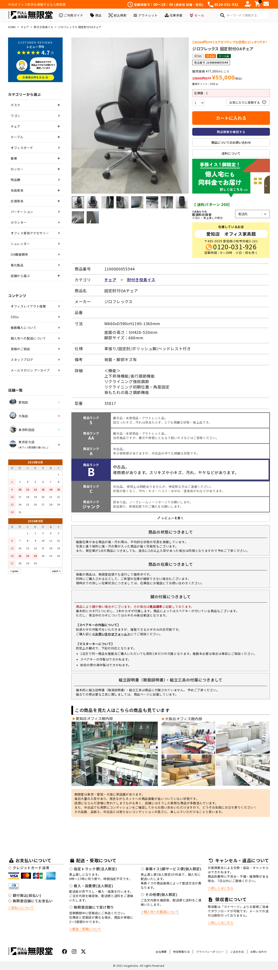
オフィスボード (22, 147)
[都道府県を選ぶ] (252, 214)
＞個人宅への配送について (160, 911)
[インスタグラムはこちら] (74, 952)
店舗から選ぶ (20, 276)
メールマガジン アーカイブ (30, 370)
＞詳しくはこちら (220, 888)
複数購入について (23, 327)
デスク (15, 105)
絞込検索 (118, 15)
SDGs (15, 317)
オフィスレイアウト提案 (28, 306)
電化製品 (17, 265)
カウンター (19, 222)
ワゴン (15, 115)
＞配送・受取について (85, 929)
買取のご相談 (20, 349)
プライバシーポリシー (210, 951)
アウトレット (145, 15)
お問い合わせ (258, 951)
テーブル (17, 137)
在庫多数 (174, 15)
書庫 (14, 158)
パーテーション (22, 212)
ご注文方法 (237, 951)
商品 (95, 15)
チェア (25, 27)
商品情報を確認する (231, 132)
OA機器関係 (19, 254)
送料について (231, 153)
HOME (12, 27)
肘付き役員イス (43, 27)
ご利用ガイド (71, 15)
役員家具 (17, 190)
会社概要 (161, 951)
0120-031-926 (234, 246)
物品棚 (15, 179)
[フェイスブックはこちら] (64, 952)
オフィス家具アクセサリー (30, 233)
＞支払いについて (21, 907)
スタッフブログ (22, 359)
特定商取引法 (181, 951)
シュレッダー (20, 244)
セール (196, 15)
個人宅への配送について (28, 338)
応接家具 (17, 201)
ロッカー (17, 169)
